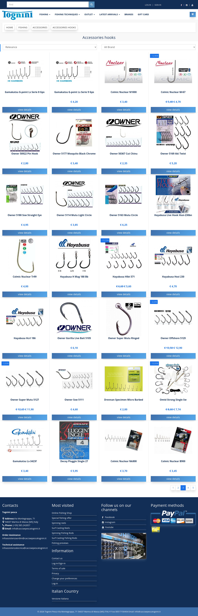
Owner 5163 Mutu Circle (124, 216)
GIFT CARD (143, 14)
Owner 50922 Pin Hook (24, 155)
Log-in (55, 583)
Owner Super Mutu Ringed (123, 339)
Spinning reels (59, 523)
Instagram (108, 522)
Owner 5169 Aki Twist (173, 155)
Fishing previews (60, 543)
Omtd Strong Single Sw (173, 401)
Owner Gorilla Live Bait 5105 (74, 339)
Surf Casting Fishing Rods (64, 538)
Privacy (55, 573)
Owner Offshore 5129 (173, 339)
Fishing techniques (67, 14)
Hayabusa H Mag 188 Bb (74, 278)
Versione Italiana (60, 598)
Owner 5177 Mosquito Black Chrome (74, 155)
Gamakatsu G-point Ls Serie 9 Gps (74, 92)
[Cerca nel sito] (91, 5)
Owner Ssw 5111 (74, 401)
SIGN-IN (158, 5)
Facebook (108, 517)
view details (25, 109)
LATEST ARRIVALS (109, 14)
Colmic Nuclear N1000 (124, 92)
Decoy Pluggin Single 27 (74, 462)
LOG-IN (148, 5)
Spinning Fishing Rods (63, 533)
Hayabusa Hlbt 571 (124, 278)
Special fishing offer (62, 517)
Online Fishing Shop (62, 512)
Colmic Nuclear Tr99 (25, 278)
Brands (129, 14)
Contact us (57, 558)
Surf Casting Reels (61, 528)
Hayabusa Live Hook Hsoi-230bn (173, 216)
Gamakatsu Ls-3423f (25, 462)
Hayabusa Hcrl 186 (25, 339)
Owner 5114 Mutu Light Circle (74, 216)
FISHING (44, 14)
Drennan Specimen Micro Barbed (123, 401)
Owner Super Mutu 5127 (24, 401)
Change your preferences (64, 578)
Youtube (107, 527)
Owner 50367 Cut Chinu (123, 155)
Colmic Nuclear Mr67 (173, 92)
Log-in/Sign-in (59, 563)
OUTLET (89, 14)
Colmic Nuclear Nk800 (124, 462)
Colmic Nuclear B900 (173, 462)
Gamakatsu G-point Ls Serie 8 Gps (25, 92)
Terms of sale (58, 568)
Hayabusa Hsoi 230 (173, 278)
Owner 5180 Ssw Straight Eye (25, 216)
